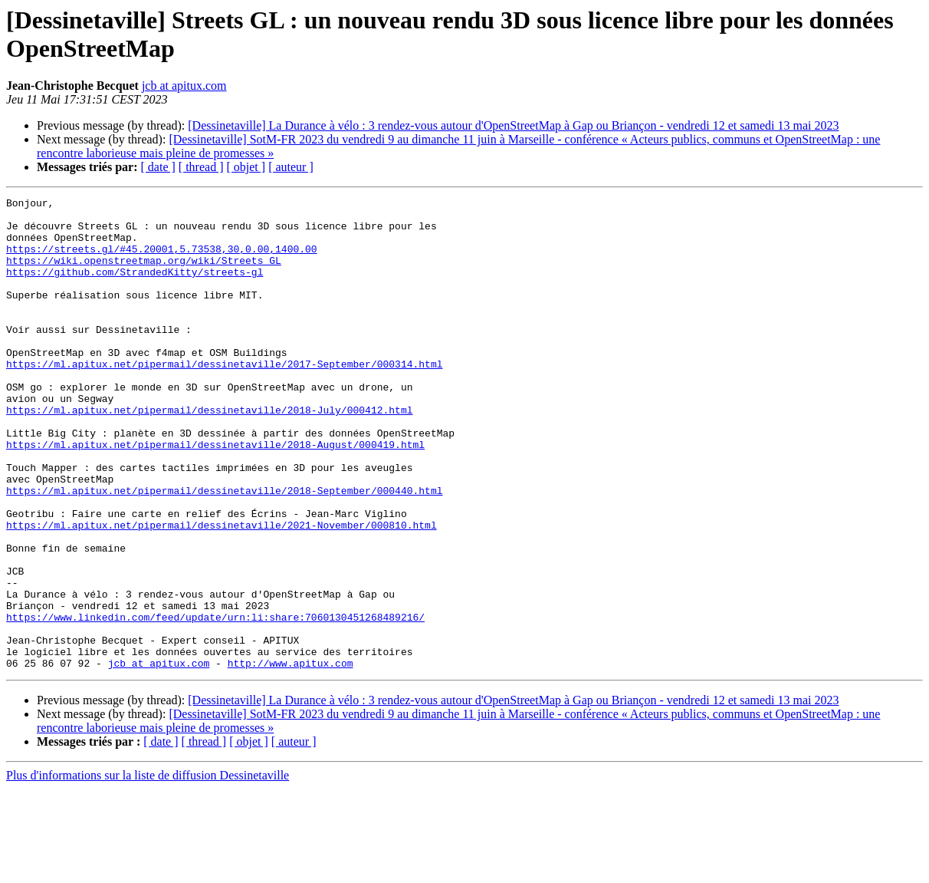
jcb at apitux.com (184, 85)
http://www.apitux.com (290, 757)
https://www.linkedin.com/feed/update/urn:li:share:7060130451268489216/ (215, 702)
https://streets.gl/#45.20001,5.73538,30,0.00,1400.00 (161, 260)
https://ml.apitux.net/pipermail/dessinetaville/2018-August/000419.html (215, 495)
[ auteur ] (290, 166)
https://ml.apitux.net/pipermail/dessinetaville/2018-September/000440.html (224, 550)
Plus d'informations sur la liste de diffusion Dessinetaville (147, 869)
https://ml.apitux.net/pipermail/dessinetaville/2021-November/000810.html (221, 591)
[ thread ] (201, 166)
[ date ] (158, 166)
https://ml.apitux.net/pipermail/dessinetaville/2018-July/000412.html (209, 453)
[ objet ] (245, 166)
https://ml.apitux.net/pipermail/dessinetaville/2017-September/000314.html (224, 398)
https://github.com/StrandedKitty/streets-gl (134, 288)
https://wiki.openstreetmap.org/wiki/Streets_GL (143, 274)
